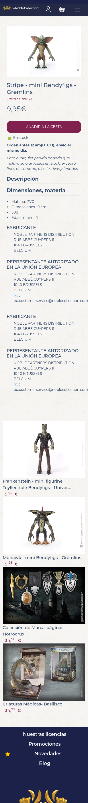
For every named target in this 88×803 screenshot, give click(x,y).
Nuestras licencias (44, 734)
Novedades (47, 753)
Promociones (44, 744)
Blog (44, 763)
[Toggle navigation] (78, 9)
